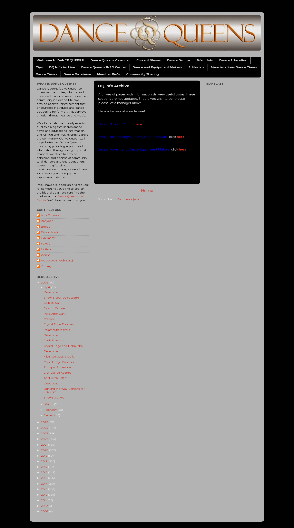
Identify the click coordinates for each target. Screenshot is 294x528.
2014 (44, 483)
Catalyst (49, 319)
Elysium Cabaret (55, 308)
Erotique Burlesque (57, 367)
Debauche (51, 292)
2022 (45, 439)
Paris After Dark (55, 313)
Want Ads (205, 60)
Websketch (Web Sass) (57, 260)
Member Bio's (108, 74)
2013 (44, 489)
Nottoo (46, 249)
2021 (44, 444)
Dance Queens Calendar (110, 60)
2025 (45, 422)
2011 (44, 500)
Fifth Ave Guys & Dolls (59, 356)
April (47, 287)
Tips (39, 67)
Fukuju (45, 243)
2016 (44, 472)
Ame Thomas (50, 215)
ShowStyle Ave (54, 397)
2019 (44, 455)
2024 (45, 427)
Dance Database (77, 74)
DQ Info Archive (62, 67)
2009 (45, 511)
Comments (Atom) (129, 199)
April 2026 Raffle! (55, 378)
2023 (45, 433)
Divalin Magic (50, 232)
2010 (45, 505)
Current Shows (148, 60)
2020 (45, 450)
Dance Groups (179, 60)
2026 (45, 282)
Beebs (45, 226)
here (138, 124)
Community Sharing (142, 74)
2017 (44, 466)
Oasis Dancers (54, 340)
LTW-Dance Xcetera (57, 372)
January (50, 415)
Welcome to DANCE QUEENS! (60, 60)
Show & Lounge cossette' (62, 297)
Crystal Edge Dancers (59, 324)
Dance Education (233, 60)
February (51, 409)
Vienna (45, 255)
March (49, 404)
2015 (44, 477)
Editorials (196, 67)
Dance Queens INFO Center (103, 67)
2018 (44, 461)
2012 (44, 494)
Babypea (47, 220)
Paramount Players (57, 329)
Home (147, 190)
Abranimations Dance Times (233, 67)
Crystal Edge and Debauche (63, 346)
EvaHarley (48, 237)
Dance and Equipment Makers (157, 67)
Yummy (46, 266)
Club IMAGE (52, 302)
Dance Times (46, 74)
